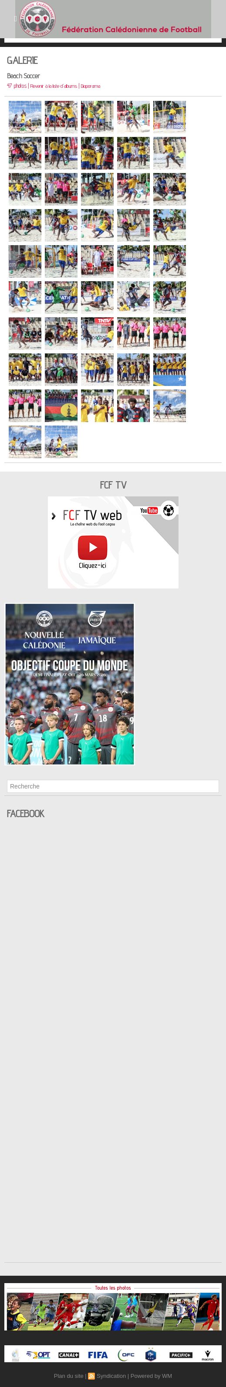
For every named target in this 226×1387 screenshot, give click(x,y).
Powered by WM (151, 1376)
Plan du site (69, 1376)
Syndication (111, 1376)
